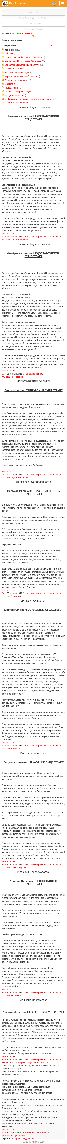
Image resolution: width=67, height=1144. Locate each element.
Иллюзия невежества (12, 995)
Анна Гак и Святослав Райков (33, 18)
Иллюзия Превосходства (14, 867)
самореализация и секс (13, 1135)
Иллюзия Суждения (11, 596)
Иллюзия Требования (12, 377)
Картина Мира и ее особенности (21, 76)
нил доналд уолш (52, 236)
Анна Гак (33, 12)
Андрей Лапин (12, 88)
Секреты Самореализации (18, 91)
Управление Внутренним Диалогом (22, 65)
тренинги (44, 1132)
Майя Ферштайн (34, 23)
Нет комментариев (33, 236)
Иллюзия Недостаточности (15, 102)
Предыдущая (28, 1138)
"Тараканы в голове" (15, 69)
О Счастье (10, 84)
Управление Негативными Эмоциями (23, 61)
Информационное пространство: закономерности (29, 99)
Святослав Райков (33, 29)
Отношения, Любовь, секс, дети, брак (23, 57)
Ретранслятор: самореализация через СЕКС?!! (25, 1062)
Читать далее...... (10, 233)
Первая (17, 1138)
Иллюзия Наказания (12, 748)
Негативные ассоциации (17, 72)
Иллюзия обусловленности (15, 477)
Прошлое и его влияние (16, 80)
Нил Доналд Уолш (14, 95)
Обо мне (9, 53)
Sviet (50, 45)
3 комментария (32, 1132)
